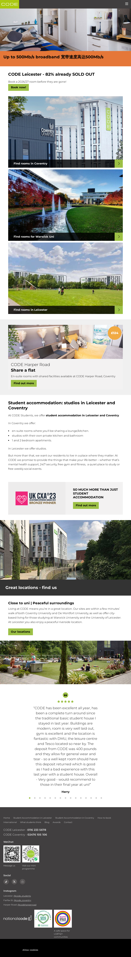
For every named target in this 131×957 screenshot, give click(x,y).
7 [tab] (60, 798)
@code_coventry (22, 900)
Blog (47, 822)
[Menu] (126, 4)
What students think (30, 822)
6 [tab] (55, 798)
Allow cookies (30, 949)
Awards (57, 822)
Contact (68, 822)
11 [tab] (81, 798)
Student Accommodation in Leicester (32, 818)
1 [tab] (29, 798)
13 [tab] (91, 798)
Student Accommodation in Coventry (74, 818)
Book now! (18, 87)
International (10, 822)
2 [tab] (35, 798)
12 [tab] (86, 798)
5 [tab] (50, 798)
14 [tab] (96, 798)
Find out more (24, 383)
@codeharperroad (27, 904)
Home (6, 818)
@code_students (22, 896)
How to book (104, 818)
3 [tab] (40, 798)
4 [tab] (45, 798)
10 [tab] (75, 798)
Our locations (20, 631)
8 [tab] (65, 798)
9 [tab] (70, 798)
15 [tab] (101, 798)
